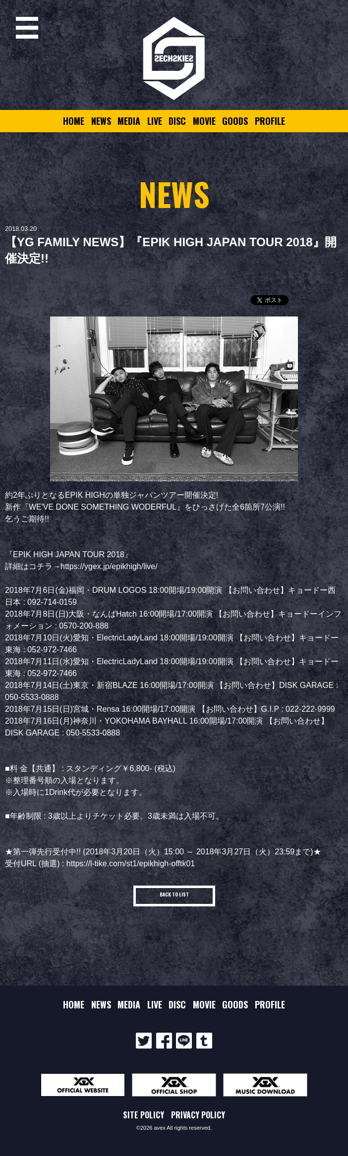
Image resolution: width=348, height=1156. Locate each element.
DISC (177, 120)
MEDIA (128, 120)
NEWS (101, 120)
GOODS (235, 120)
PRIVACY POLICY (198, 1115)
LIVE (154, 120)
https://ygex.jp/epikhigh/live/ (109, 566)
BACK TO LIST (174, 894)
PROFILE (270, 120)
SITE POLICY (143, 1115)
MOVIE (204, 120)
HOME (73, 120)
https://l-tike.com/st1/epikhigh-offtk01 (130, 863)
